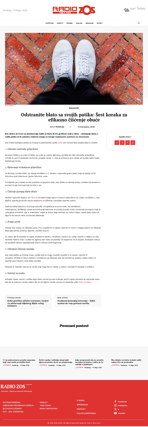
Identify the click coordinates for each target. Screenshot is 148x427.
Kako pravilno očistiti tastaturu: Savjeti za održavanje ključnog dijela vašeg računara (28, 303)
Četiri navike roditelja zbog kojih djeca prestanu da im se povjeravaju (55, 361)
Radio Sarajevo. (85, 282)
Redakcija (60, 127)
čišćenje (34, 197)
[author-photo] (7, 365)
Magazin (74, 108)
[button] (139, 23)
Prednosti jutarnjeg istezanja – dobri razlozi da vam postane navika (76, 302)
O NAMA (80, 400)
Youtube (121, 413)
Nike (60, 143)
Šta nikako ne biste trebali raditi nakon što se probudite (126, 361)
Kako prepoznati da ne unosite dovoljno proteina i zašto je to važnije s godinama (89, 362)
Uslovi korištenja (86, 413)
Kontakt (81, 409)
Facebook (122, 402)
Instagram (122, 405)
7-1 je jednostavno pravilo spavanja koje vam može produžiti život (19, 361)
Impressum (82, 404)
